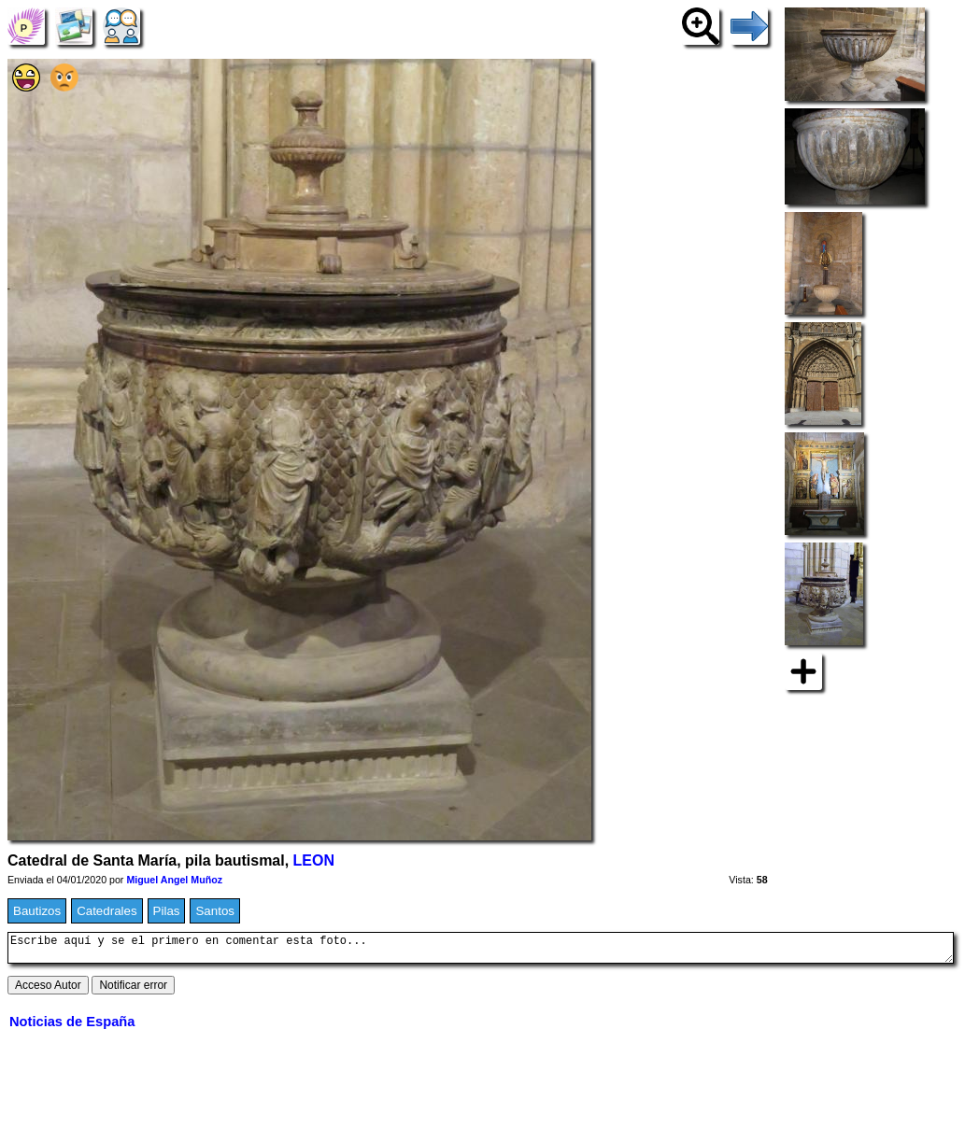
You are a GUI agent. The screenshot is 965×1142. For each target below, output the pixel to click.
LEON (313, 860)
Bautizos (37, 911)
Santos (214, 911)
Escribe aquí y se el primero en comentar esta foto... (480, 950)
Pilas (166, 911)
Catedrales (106, 911)
